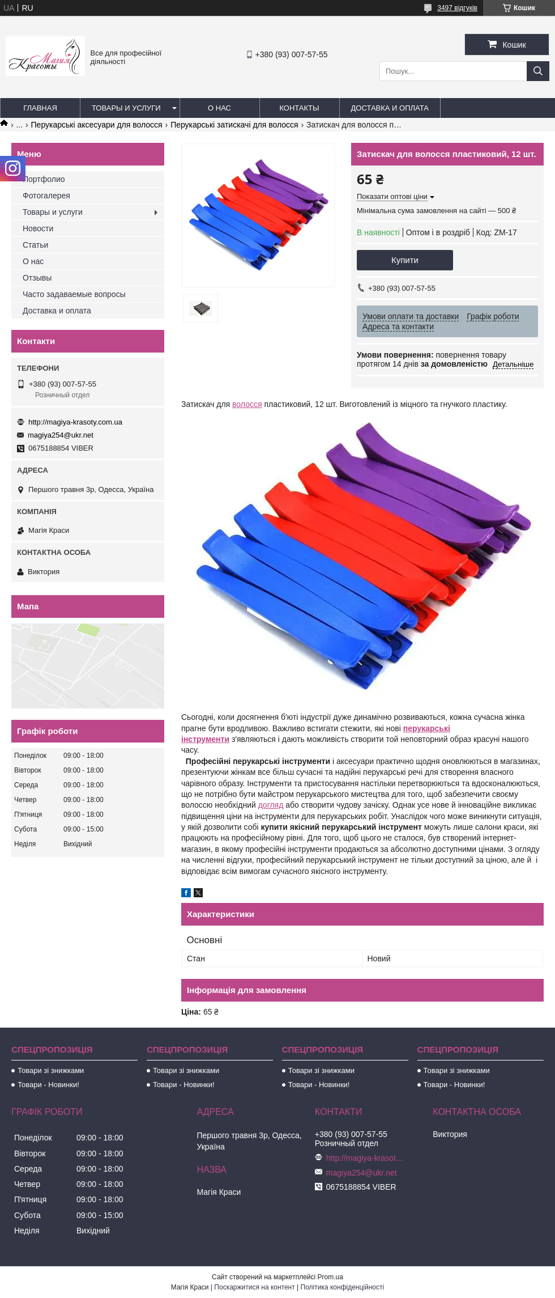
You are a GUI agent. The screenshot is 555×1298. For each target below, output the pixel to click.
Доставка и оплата (390, 108)
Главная (40, 108)
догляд (271, 804)
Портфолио (44, 179)
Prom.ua (330, 1277)
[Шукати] (538, 71)
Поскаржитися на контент (254, 1287)
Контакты (299, 108)
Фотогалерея (46, 195)
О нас (219, 108)
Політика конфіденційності (343, 1287)
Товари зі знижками (51, 1070)
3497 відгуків (457, 8)
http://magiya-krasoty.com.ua (75, 422)
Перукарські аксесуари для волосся (97, 124)
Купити (405, 260)
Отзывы (37, 277)
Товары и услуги (126, 108)
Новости (38, 228)
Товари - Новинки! (48, 1084)
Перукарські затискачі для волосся (234, 124)
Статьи (35, 244)
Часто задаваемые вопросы (74, 294)
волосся (247, 404)
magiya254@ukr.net (60, 435)
